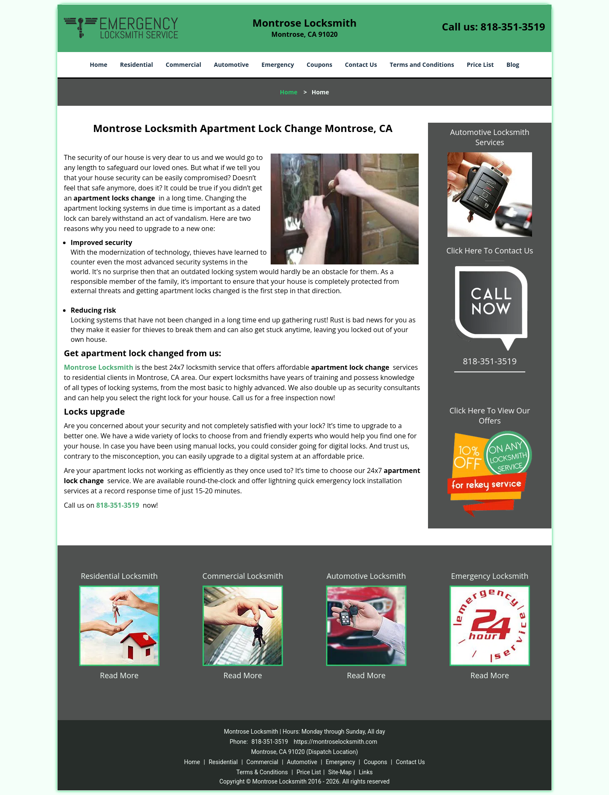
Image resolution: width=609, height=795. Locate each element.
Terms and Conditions (422, 65)
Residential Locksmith (119, 576)
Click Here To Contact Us (489, 250)
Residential (136, 65)
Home (98, 65)
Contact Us (361, 65)
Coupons (319, 65)
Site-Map (339, 772)
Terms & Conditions (262, 772)
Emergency (277, 65)
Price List (480, 65)
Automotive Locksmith (366, 576)
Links (366, 772)
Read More (119, 675)
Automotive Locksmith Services (489, 137)
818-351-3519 (512, 26)
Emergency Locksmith (490, 576)
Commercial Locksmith (243, 576)
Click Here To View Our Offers (490, 415)
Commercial (183, 65)
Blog (512, 65)
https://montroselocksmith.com (335, 741)
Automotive (231, 65)
